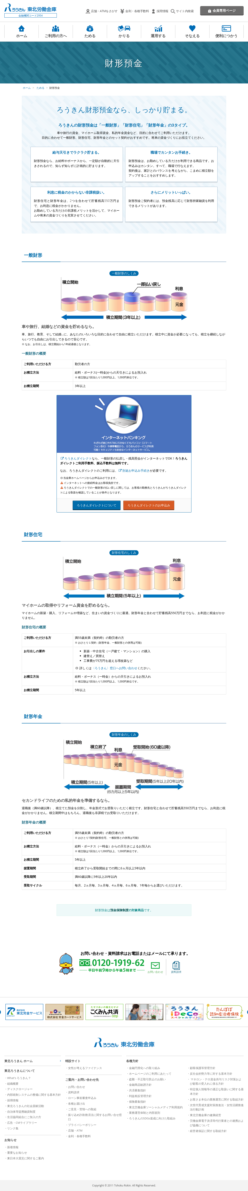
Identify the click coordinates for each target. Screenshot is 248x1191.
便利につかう (226, 35)
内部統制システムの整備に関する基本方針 (34, 1095)
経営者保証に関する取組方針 (208, 1131)
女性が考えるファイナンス (85, 1068)
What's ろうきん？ (19, 1078)
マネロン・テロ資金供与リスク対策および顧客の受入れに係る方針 (215, 1081)
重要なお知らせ (17, 1153)
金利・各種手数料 (137, 11)
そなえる (192, 35)
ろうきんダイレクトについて (96, 505)
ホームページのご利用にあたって (150, 1074)
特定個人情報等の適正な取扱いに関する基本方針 (217, 1091)
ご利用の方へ (56, 35)
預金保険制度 (119, 910)
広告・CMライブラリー (22, 1123)
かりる (124, 35)
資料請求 (176, 967)
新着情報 (12, 1147)
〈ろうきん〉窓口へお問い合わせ (114, 668)
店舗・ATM (75, 1130)
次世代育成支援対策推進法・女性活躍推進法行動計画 (217, 1107)
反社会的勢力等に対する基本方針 (211, 1074)
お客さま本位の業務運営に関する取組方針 (217, 1099)
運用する (158, 35)
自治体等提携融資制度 (21, 1112)
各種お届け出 (76, 1103)
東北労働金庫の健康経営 (205, 1115)
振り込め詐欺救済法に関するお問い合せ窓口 (95, 1117)
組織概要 (12, 1084)
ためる (90, 35)
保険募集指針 (137, 1102)
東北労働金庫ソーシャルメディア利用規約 (156, 1107)
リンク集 (12, 1128)
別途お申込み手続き (136, 470)
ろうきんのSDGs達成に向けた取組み (152, 1118)
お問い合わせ (155, 967)
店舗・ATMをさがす (104, 11)
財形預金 (54, 88)
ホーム (21, 35)
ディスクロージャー (20, 1089)
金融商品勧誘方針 (140, 1085)
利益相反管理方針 (140, 1096)
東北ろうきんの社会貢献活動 (25, 1106)
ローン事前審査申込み (82, 1098)
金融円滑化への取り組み (144, 1068)
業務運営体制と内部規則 (144, 1113)
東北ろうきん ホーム (18, 1061)
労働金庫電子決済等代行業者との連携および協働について (217, 1123)
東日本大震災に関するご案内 (25, 1158)
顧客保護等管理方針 (202, 1068)
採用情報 (162, 11)
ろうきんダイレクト (78, 458)
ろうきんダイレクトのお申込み (148, 505)
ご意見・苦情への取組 (82, 1109)
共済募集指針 (137, 1090)
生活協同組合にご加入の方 (24, 1117)
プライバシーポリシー (82, 1125)
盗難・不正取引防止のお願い (147, 1079)
